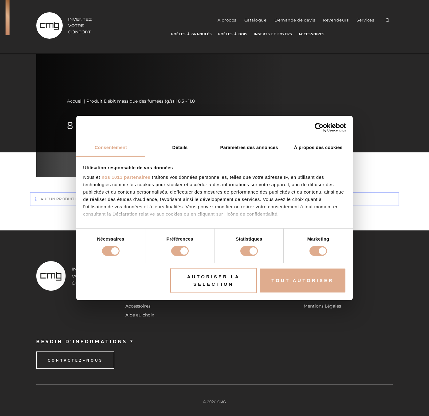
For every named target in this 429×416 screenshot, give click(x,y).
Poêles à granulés (191, 34)
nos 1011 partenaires (125, 177)
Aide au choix (139, 315)
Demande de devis (294, 20)
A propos (227, 20)
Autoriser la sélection (213, 280)
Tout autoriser (302, 280)
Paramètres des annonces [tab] (249, 147)
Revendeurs (335, 20)
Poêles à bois (233, 34)
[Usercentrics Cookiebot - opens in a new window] (319, 127)
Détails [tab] (180, 147)
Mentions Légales (322, 306)
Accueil (75, 101)
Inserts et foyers (273, 34)
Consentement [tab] (111, 147)
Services (365, 20)
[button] (388, 20)
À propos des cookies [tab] (318, 147)
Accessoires (311, 34)
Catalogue (255, 20)
